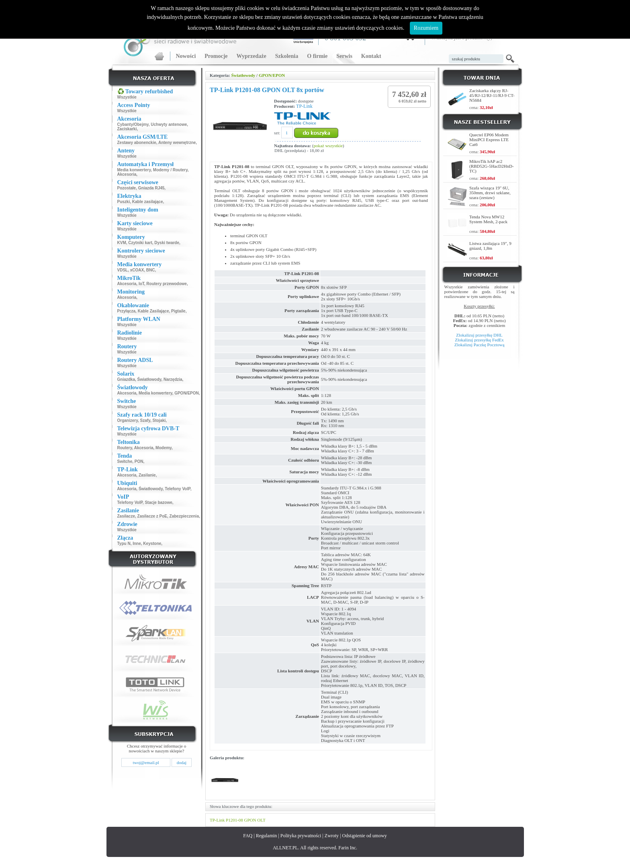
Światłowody (149, 379)
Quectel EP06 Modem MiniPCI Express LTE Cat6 (489, 139)
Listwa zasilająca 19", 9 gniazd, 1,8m (490, 246)
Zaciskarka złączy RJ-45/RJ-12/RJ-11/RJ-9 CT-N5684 (492, 95)
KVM (121, 242)
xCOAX (137, 270)
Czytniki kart (140, 242)
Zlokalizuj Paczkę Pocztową (479, 344)
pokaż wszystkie (327, 145)
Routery (124, 448)
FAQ (247, 835)
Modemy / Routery (170, 170)
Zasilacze (126, 516)
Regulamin (266, 835)
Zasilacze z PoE (152, 516)
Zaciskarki (127, 129)
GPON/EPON (186, 393)
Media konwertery (134, 170)
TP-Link (304, 106)
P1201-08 (234, 820)
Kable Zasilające (153, 311)
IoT (141, 283)
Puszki (123, 201)
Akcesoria (127, 174)
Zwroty (332, 835)
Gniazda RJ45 (151, 188)
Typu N (124, 543)
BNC (150, 270)
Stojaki (159, 420)
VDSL (122, 270)
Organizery (127, 420)
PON (139, 461)
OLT (261, 820)
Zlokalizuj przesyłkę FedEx (479, 339)
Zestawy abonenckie (136, 142)
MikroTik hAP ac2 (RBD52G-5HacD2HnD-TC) (491, 166)
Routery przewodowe (166, 283)
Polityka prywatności (300, 835)
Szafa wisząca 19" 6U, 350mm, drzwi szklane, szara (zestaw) (490, 192)
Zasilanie (147, 475)
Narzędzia (173, 379)
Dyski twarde (166, 242)
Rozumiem (426, 28)
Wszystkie (127, 97)
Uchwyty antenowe (169, 124)
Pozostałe (126, 188)
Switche (125, 461)
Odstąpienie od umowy (364, 835)
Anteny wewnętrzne (177, 142)
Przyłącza (126, 311)
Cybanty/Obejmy (133, 124)
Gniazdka (126, 379)
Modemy (163, 448)
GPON (250, 820)
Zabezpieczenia (184, 516)
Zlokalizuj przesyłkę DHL (479, 335)
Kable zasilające (147, 201)
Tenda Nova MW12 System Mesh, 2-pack (488, 219)
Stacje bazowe (158, 502)
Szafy (145, 420)
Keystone (152, 543)
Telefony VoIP (177, 489)
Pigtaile (178, 311)
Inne (137, 543)
